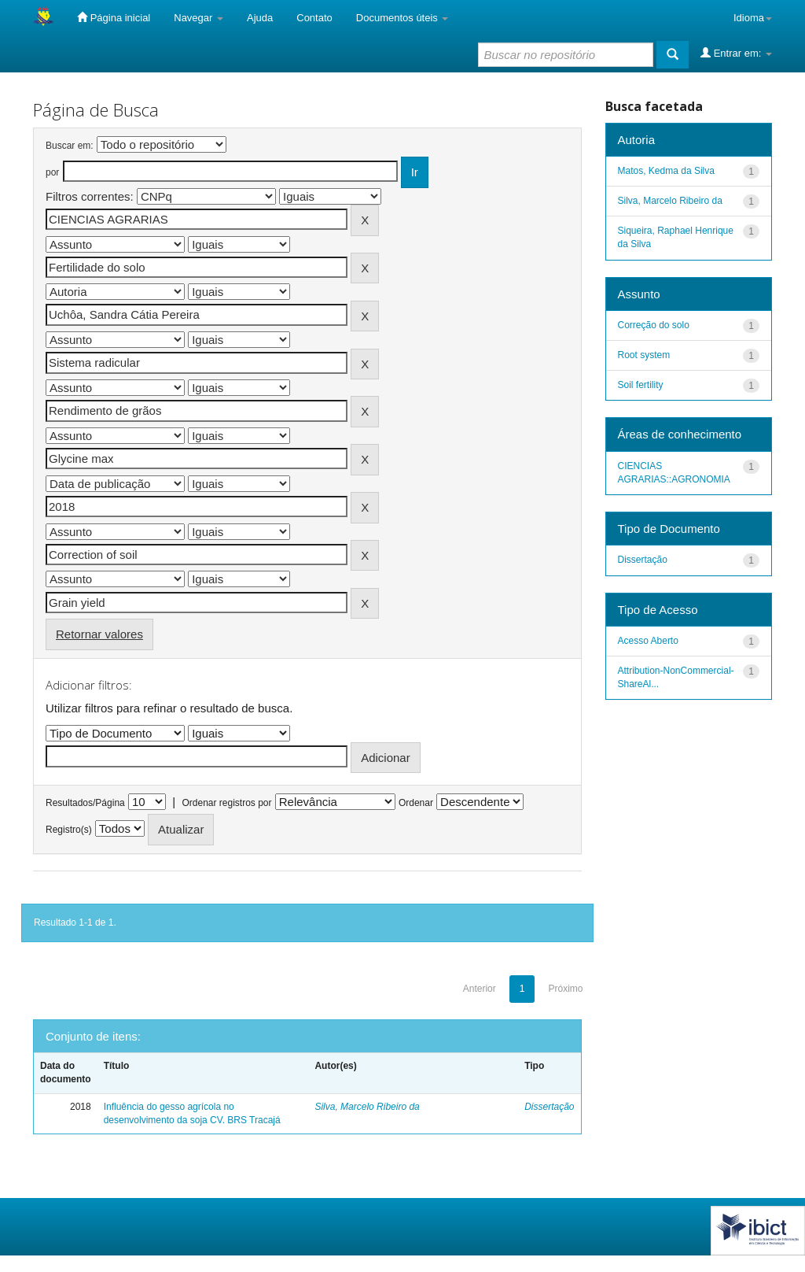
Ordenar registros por (226, 802)
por (52, 172)
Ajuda (260, 18)
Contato (314, 18)
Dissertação (549, 1106)
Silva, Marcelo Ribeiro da (366, 1106)
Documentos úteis (402, 18)
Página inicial (113, 17)
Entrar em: (736, 52)
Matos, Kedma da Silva (666, 170)
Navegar (198, 18)
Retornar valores (99, 634)
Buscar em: (70, 145)
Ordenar (416, 802)
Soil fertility (640, 384)
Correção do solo (653, 325)
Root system (644, 355)
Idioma (752, 18)
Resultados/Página (85, 802)
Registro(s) (69, 829)
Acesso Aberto (648, 640)
